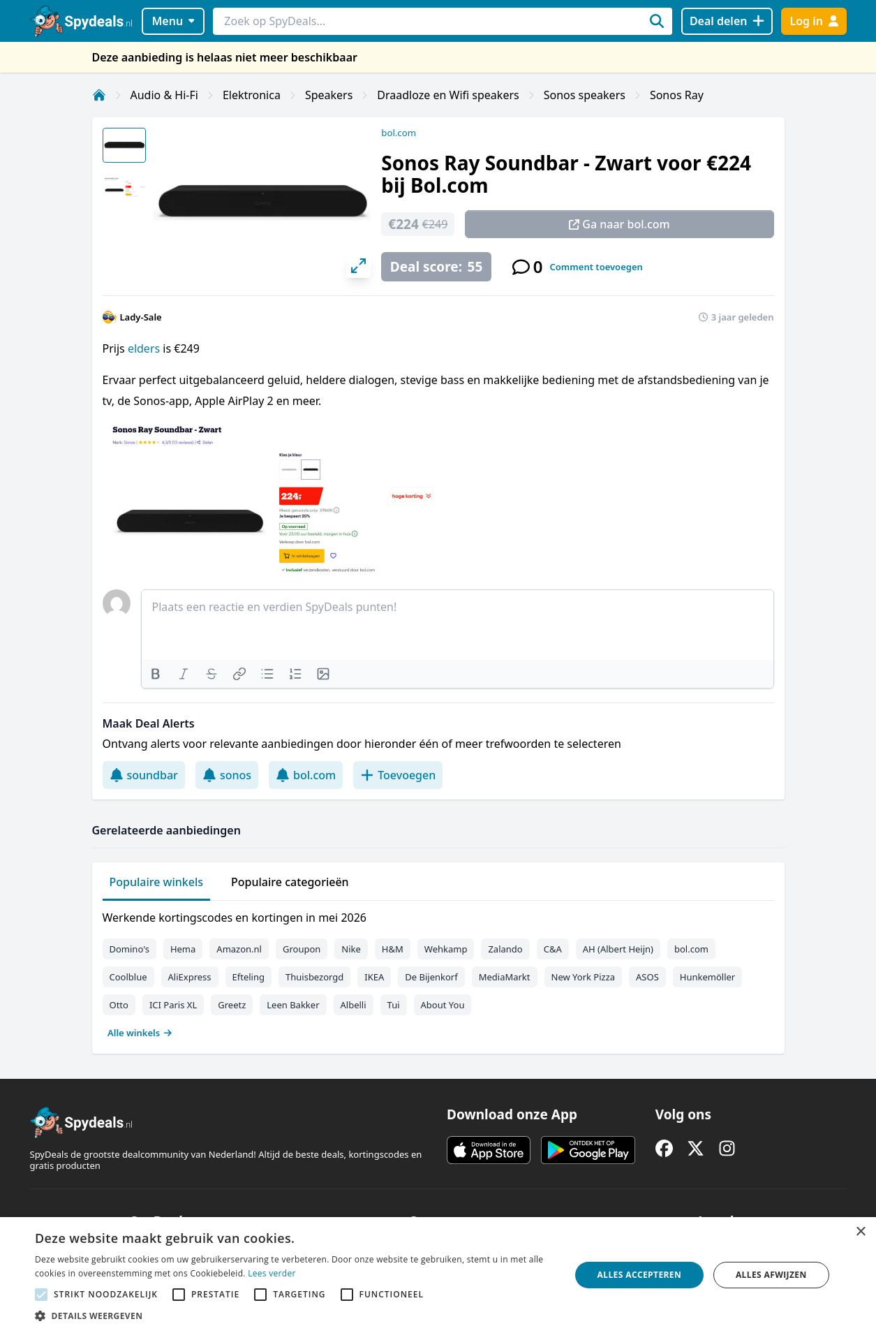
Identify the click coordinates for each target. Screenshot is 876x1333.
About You (443, 1005)
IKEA (374, 977)
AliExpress (189, 977)
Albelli (353, 1005)
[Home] (99, 95)
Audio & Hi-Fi (164, 95)
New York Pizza (583, 977)
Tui (393, 1005)
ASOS (647, 977)
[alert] (438, 1275)
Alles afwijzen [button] (771, 1275)
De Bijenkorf (431, 977)
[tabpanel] (438, 972)
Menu (172, 21)
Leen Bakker (293, 1005)
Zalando (505, 949)
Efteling (248, 977)
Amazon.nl (239, 949)
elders (144, 348)
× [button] (860, 1232)
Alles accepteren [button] (639, 1275)
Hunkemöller (707, 977)
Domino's (129, 949)
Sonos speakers (584, 95)
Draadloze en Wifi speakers (448, 95)
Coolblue (128, 977)
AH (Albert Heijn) (618, 949)
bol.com (398, 133)
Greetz (232, 1005)
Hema (182, 949)
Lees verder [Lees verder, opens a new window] (272, 1273)
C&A (553, 949)
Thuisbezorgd (314, 977)
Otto (119, 1005)
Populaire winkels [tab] (157, 882)
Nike (351, 949)
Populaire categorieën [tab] (290, 882)
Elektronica (252, 95)
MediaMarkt (504, 977)
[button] (294, 1316)
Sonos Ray (677, 95)
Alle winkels (139, 1032)
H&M (392, 949)
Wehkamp (446, 949)
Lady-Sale (141, 317)
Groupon (301, 949)
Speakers (328, 95)
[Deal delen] (727, 21)
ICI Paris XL (173, 1005)
